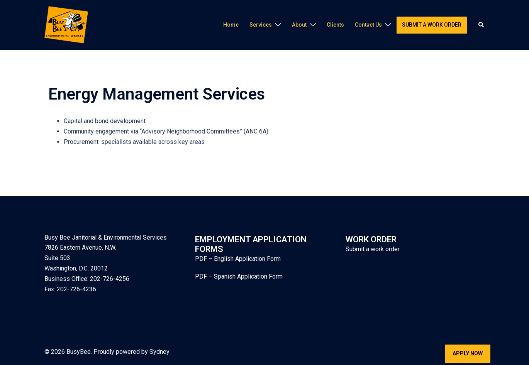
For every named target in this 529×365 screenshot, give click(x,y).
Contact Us (368, 25)
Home (231, 25)
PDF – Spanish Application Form (239, 276)
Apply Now (468, 353)
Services (260, 25)
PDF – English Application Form (238, 258)
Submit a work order (431, 25)
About (299, 25)
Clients (335, 25)
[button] (481, 25)
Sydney (159, 351)
